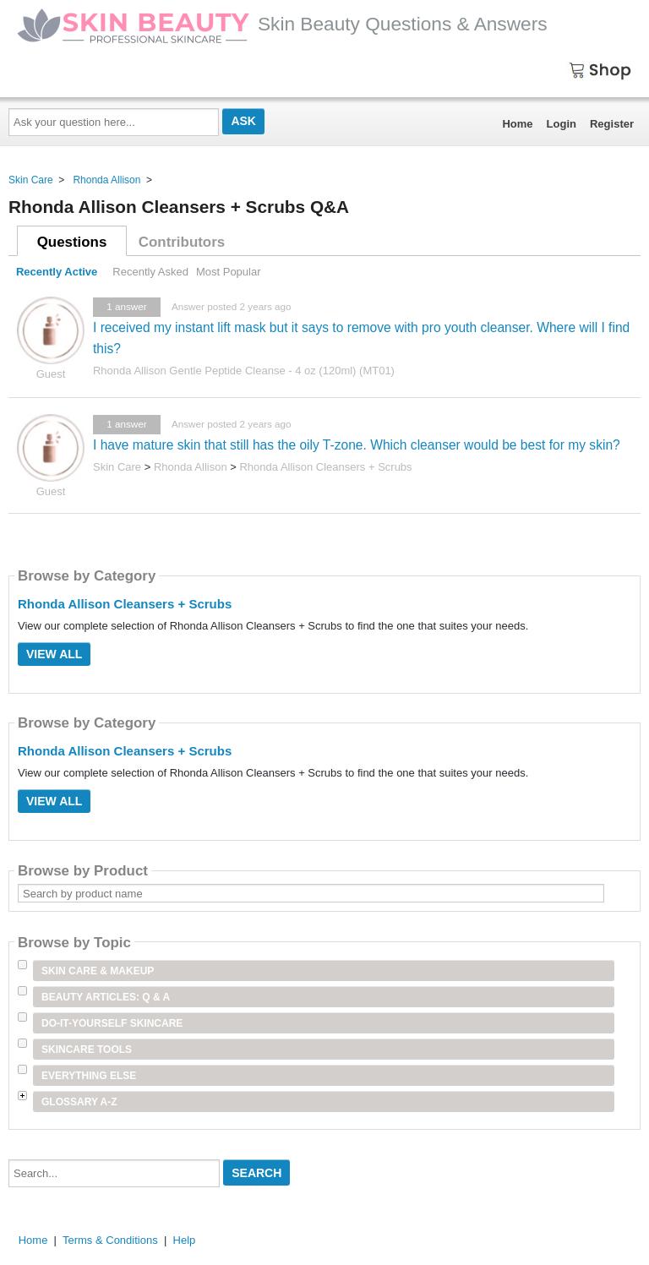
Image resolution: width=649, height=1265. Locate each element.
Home (517, 123)
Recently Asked (150, 271)
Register (612, 123)
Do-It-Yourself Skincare (112, 1023)
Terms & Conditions (110, 1240)
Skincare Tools (86, 1049)
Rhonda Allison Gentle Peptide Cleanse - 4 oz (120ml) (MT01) (244, 370)
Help (184, 1240)
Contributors (182, 242)
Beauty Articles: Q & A (105, 997)
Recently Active (56, 271)
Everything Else (88, 1076)
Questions (72, 242)
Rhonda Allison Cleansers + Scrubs (325, 467)
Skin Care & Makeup (97, 971)
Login (561, 123)
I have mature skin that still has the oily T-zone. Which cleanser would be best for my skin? (356, 445)
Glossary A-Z (79, 1102)
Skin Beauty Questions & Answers (282, 24)
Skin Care (30, 180)
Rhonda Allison (106, 180)
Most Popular (228, 271)
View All (54, 654)
